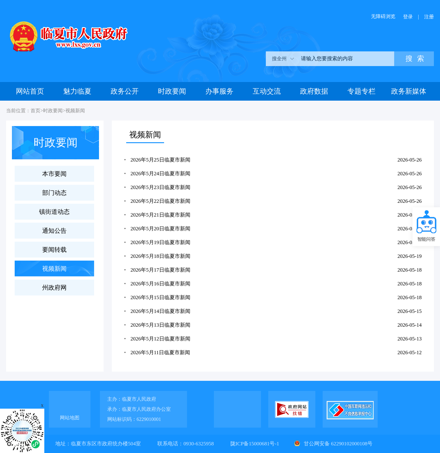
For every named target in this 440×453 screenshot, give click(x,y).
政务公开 (125, 91)
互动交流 (267, 91)
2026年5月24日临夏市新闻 (160, 173)
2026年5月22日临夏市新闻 (160, 201)
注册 (429, 16)
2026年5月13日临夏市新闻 (160, 325)
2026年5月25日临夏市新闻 (160, 160)
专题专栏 (361, 91)
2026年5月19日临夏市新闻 (160, 242)
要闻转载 (54, 249)
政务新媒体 (408, 91)
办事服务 (219, 91)
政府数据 (314, 91)
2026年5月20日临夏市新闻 (160, 229)
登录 (408, 16)
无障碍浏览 (383, 16)
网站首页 (30, 91)
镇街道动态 (54, 211)
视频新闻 (75, 110)
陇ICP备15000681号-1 (255, 444)
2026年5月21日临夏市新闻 (160, 215)
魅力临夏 (77, 91)
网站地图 (69, 417)
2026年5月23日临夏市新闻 (160, 187)
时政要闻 (172, 91)
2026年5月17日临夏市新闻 (160, 270)
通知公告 (54, 230)
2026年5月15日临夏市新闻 (160, 297)
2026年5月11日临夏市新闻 (160, 352)
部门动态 (54, 192)
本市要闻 (54, 173)
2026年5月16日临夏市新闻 (160, 284)
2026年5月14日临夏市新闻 (160, 311)
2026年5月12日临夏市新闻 (160, 339)
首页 (35, 110)
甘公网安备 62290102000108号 (333, 444)
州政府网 (54, 287)
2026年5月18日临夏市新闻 (160, 256)
